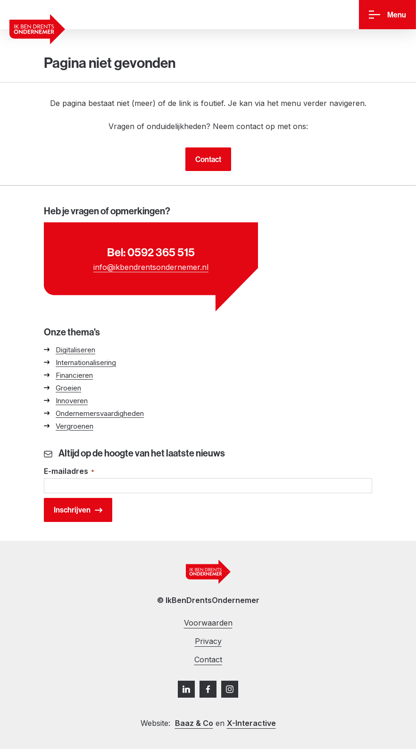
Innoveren (72, 400)
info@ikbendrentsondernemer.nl (150, 267)
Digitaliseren (75, 349)
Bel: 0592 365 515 (151, 252)
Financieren (74, 375)
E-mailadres (69, 471)
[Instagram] (229, 689)
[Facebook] (208, 689)
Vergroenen (74, 426)
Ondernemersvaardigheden (100, 413)
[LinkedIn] (186, 689)
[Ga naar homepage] (37, 29)
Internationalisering (86, 362)
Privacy (208, 641)
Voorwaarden (208, 622)
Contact (208, 159)
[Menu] (387, 15)
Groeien (68, 387)
